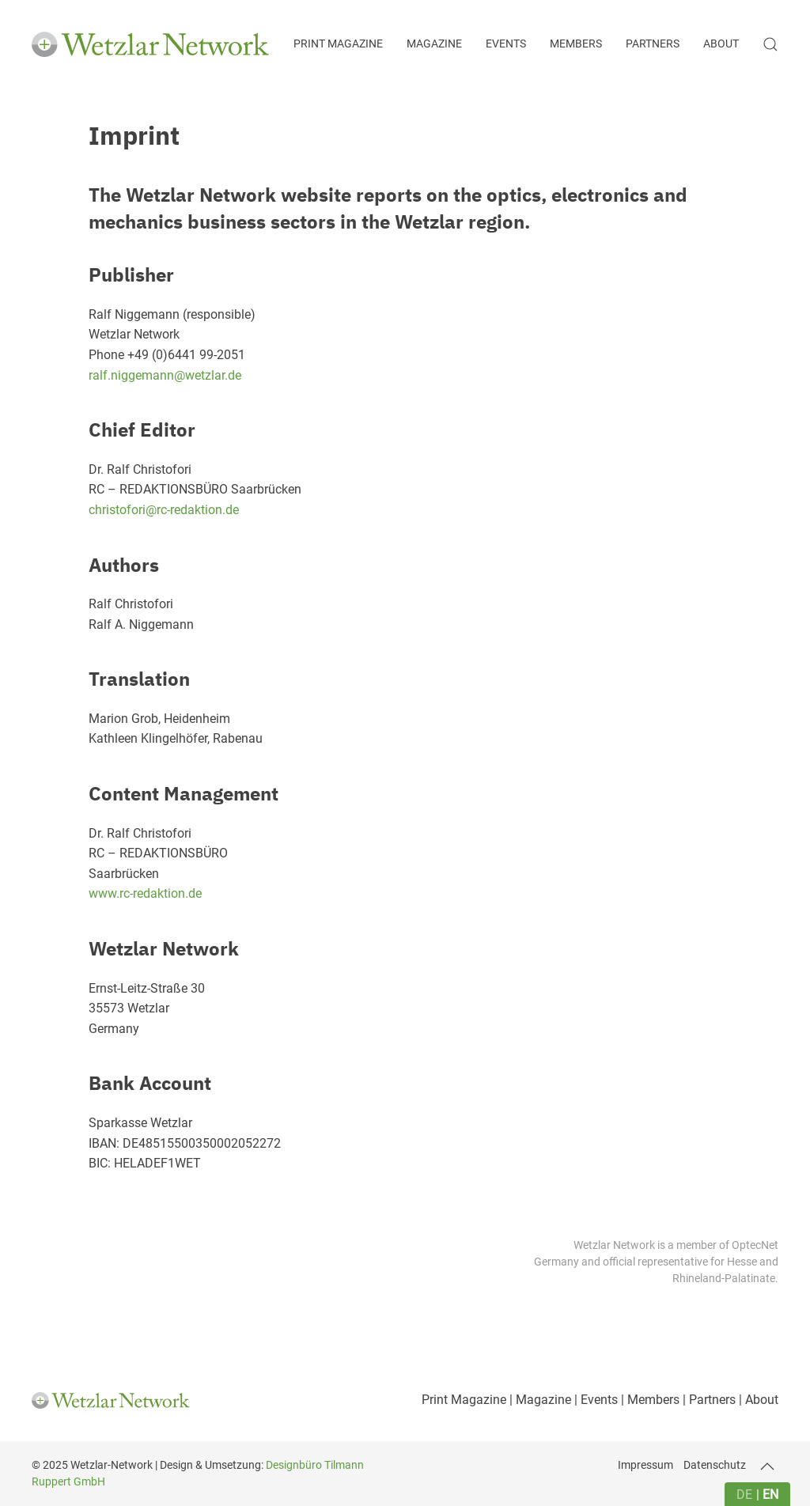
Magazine (434, 44)
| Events (594, 1399)
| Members (648, 1399)
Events (506, 44)
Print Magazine (338, 44)
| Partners (707, 1399)
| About (757, 1399)
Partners (652, 44)
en (770, 1494)
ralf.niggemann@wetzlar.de (165, 375)
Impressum (645, 1465)
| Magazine (538, 1399)
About (721, 44)
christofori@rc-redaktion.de (164, 509)
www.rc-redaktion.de (145, 893)
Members (576, 44)
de (744, 1494)
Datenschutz (714, 1465)
